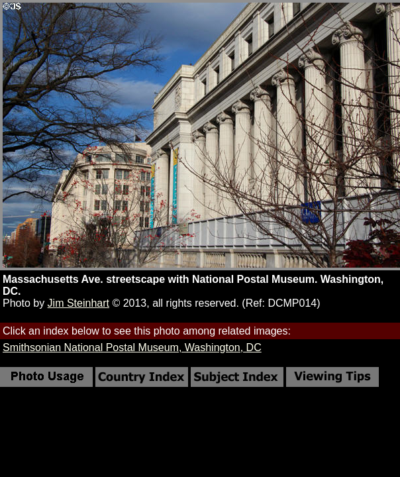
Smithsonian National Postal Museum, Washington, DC (132, 347)
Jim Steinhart (78, 303)
